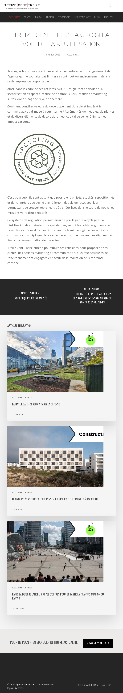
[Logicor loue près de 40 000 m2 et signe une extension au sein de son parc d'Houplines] (92, 297)
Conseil (27, 17)
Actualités (14, 17)
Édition (50, 17)
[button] (116, 6)
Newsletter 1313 (98, 643)
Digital (38, 17)
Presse (97, 17)
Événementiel (64, 17)
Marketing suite (82, 17)
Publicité (108, 17)
